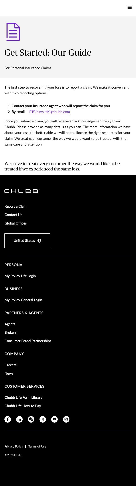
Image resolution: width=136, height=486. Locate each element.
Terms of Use (37, 446)
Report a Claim (15, 206)
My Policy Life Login (20, 276)
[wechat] (31, 419)
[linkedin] (19, 419)
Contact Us (13, 215)
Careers (10, 365)
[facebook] (7, 419)
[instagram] (66, 419)
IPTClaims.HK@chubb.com (49, 112)
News (8, 373)
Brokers (10, 332)
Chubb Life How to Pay (22, 406)
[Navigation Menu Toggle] (130, 7)
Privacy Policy (13, 446)
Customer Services (24, 386)
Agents (9, 324)
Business (13, 289)
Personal (14, 265)
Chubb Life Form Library (23, 397)
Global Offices (15, 223)
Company (14, 354)
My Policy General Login (23, 300)
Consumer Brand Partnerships (27, 341)
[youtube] (54, 419)
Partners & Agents (23, 313)
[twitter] (42, 419)
